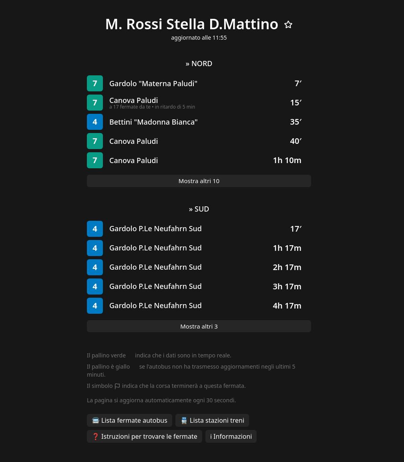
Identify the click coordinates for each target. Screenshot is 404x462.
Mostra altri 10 (199, 181)
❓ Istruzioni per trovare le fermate (144, 436)
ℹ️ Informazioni (231, 436)
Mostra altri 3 (199, 326)
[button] (199, 83)
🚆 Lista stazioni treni (212, 420)
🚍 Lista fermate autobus (129, 420)
